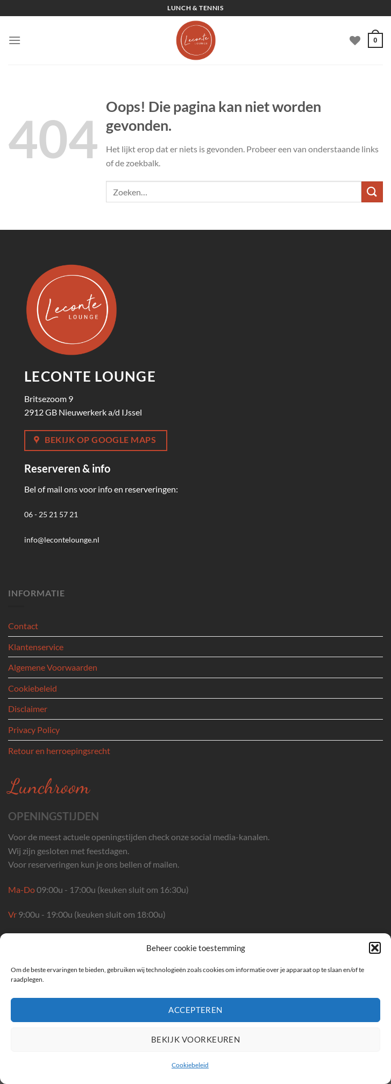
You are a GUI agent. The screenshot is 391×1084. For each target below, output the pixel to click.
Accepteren (195, 1010)
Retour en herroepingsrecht (59, 750)
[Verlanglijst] (355, 40)
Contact (23, 626)
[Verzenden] (372, 191)
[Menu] (14, 40)
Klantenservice (35, 647)
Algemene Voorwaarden (52, 667)
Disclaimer (27, 708)
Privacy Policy (34, 729)
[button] (374, 947)
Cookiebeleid (190, 1065)
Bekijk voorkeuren (195, 1039)
